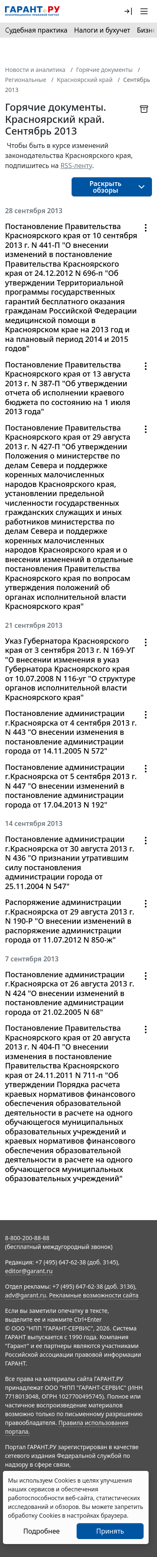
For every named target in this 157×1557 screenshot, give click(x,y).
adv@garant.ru (25, 1295)
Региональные (25, 80)
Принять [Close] (110, 1531)
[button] (128, 11)
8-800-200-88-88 (27, 1238)
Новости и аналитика (35, 70)
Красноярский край (85, 80)
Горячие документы (104, 70)
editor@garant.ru (29, 1271)
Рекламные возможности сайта (94, 1295)
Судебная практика (36, 30)
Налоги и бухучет (102, 30)
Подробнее (41, 1531)
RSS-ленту (76, 165)
